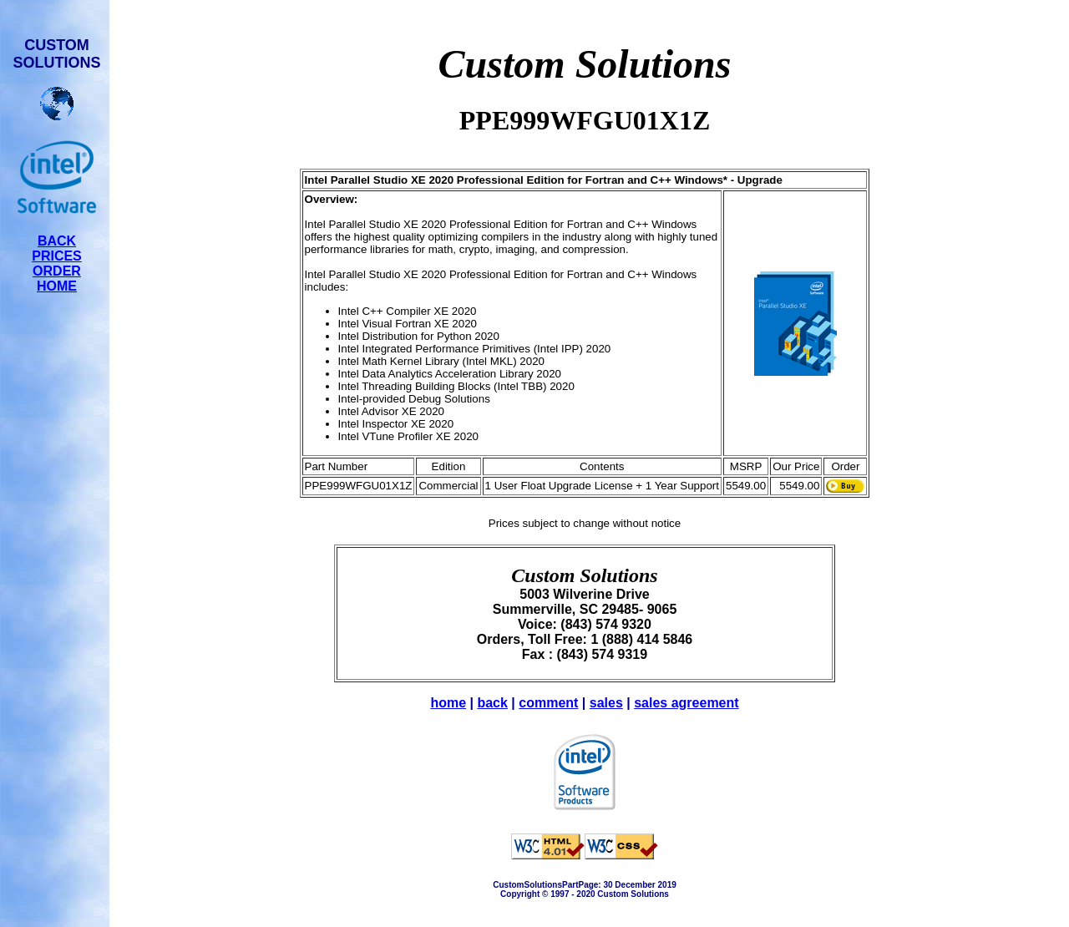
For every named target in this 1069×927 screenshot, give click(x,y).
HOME (57, 286)
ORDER (57, 271)
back (492, 703)
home (448, 703)
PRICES (57, 256)
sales (606, 703)
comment (548, 703)
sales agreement (686, 703)
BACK (57, 241)
